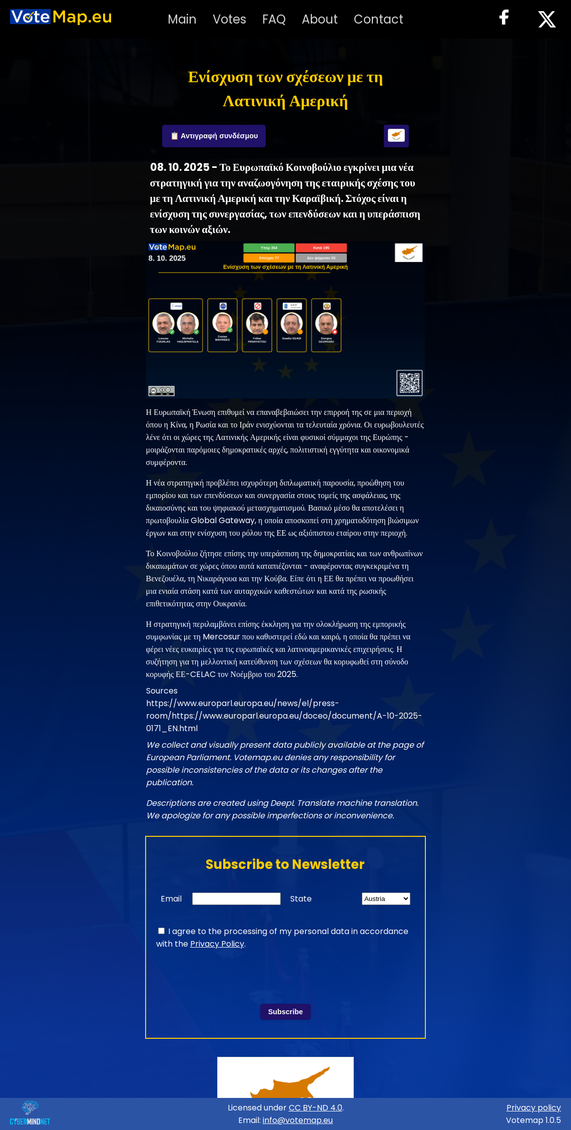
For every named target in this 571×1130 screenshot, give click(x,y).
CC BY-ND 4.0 (315, 1107)
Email (171, 899)
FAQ (274, 19)
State (301, 899)
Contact (378, 19)
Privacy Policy (217, 944)
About (320, 19)
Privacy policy (533, 1107)
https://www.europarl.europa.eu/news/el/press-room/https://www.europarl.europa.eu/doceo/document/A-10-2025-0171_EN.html (284, 716)
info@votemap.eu (298, 1120)
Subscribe (285, 1012)
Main (182, 19)
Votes (229, 19)
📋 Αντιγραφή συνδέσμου (214, 136)
